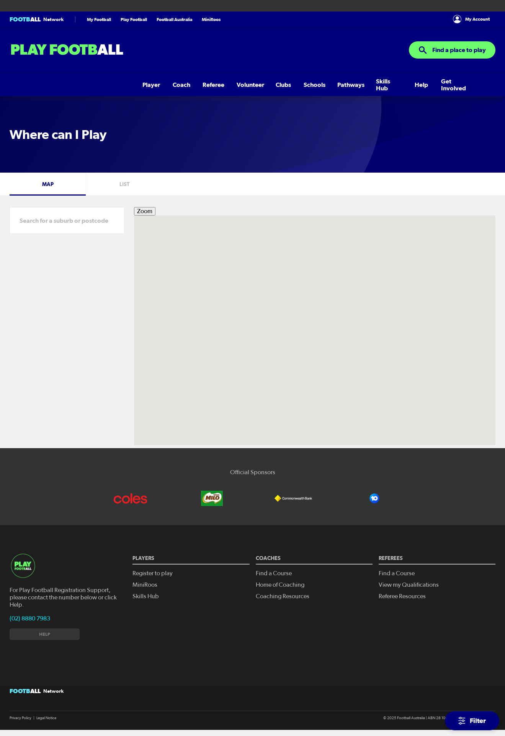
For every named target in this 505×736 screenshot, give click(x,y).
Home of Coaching (280, 585)
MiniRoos (211, 19)
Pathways (202, 84)
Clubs (140, 84)
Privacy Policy (20, 718)
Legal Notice (46, 718)
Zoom (144, 211)
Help (269, 84)
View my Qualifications (409, 585)
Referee (75, 84)
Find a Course (274, 573)
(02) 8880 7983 (30, 618)
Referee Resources (402, 596)
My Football (99, 19)
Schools (168, 84)
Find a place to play (452, 50)
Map (48, 184)
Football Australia (174, 19)
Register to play (152, 573)
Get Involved (303, 84)
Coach (45, 84)
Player (18, 84)
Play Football (134, 19)
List (124, 184)
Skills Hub (239, 84)
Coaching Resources (282, 596)
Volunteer (109, 84)
